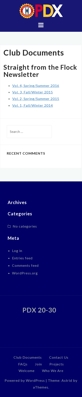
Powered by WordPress (25, 380)
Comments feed (25, 265)
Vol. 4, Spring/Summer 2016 (35, 85)
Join (38, 364)
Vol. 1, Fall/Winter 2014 (32, 105)
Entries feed (22, 258)
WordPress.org (25, 273)
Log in (17, 250)
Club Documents (28, 357)
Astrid (66, 380)
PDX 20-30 (39, 310)
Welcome (27, 370)
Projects (56, 364)
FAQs (23, 364)
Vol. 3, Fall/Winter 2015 (32, 92)
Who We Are (52, 370)
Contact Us (58, 357)
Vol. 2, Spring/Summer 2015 (35, 98)
